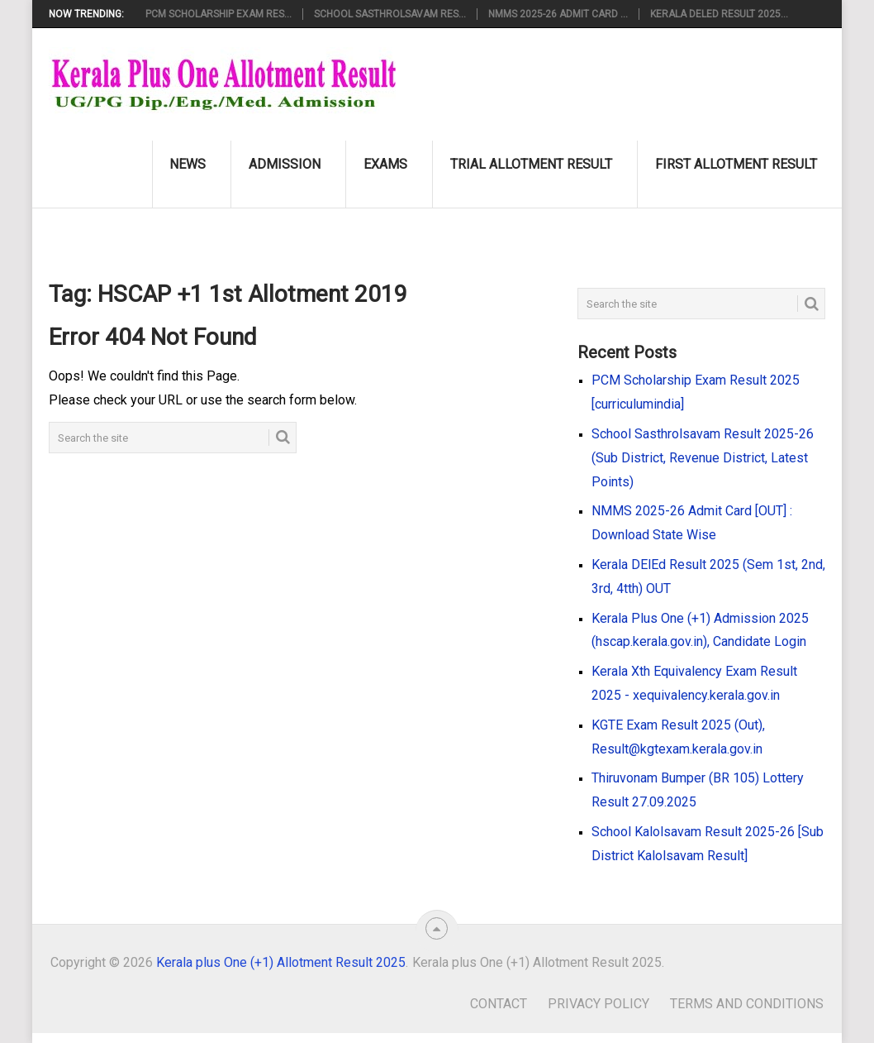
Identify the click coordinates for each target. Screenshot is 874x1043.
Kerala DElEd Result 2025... (719, 14)
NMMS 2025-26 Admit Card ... (558, 14)
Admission (285, 164)
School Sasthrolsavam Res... (390, 14)
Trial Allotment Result (531, 164)
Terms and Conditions (747, 1004)
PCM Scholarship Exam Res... (218, 14)
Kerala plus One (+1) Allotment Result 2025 (281, 962)
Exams (385, 164)
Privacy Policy (598, 1004)
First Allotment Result (736, 164)
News (187, 164)
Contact (498, 1004)
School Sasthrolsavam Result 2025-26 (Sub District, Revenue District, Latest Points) (702, 458)
